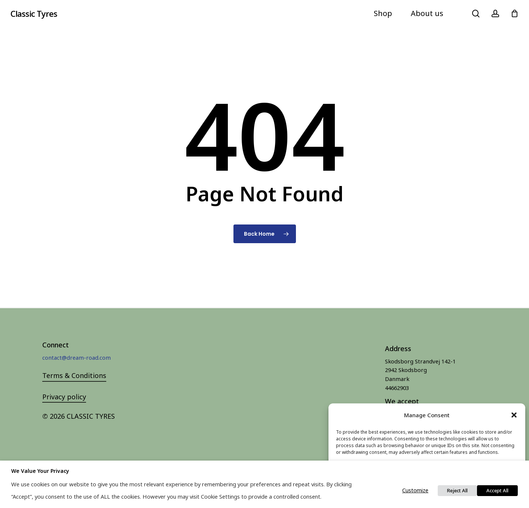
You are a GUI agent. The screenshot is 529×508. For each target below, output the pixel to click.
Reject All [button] (457, 490)
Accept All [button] (497, 490)
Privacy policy (64, 396)
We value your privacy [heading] (40, 470)
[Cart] (514, 13)
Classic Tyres (33, 13)
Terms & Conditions (74, 375)
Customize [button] (415, 490)
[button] (514, 415)
